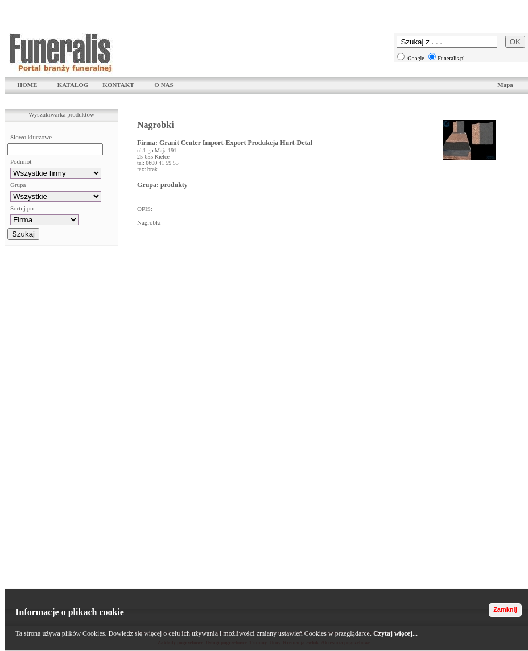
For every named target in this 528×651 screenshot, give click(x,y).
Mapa (505, 84)
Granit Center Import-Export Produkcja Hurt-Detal (235, 143)
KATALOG (73, 84)
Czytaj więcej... (395, 633)
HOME (28, 84)
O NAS (163, 84)
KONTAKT (118, 84)
